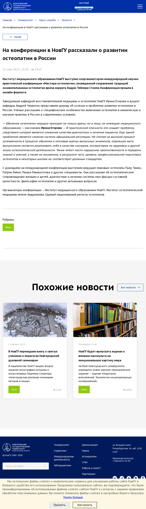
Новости (67, 20)
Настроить (84, 505)
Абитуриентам (62, 465)
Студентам (60, 450)
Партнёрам (88, 473)
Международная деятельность (64, 458)
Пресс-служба (47, 20)
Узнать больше (73, 497)
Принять (59, 505)
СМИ (84, 462)
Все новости (130, 287)
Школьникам (90, 444)
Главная (7, 20)
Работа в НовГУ (91, 468)
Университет (25, 20)
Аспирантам (89, 456)
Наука (8, 227)
